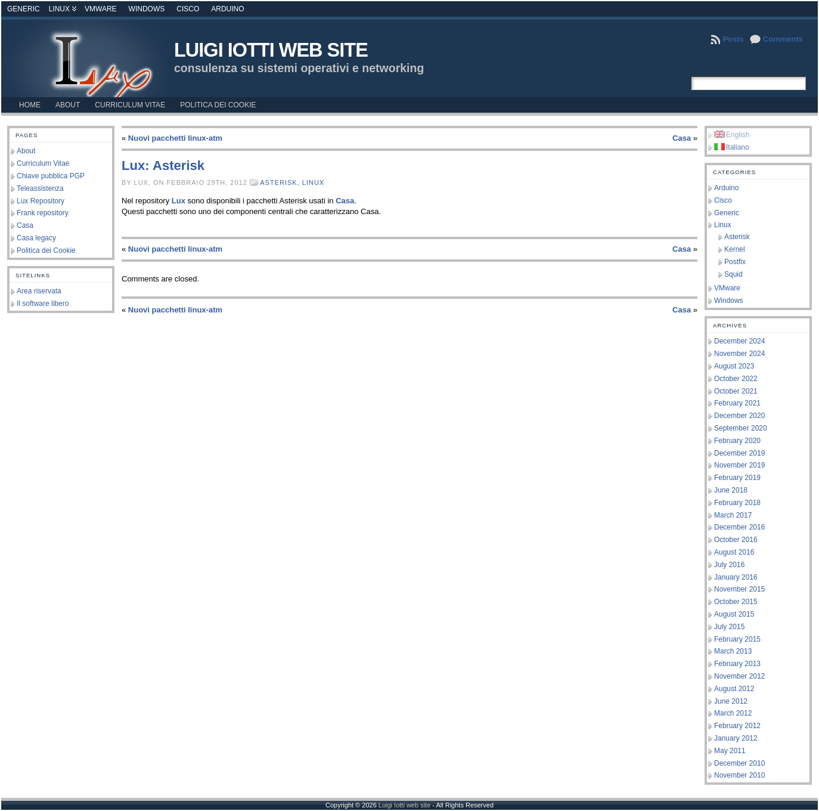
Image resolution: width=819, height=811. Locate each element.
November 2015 (739, 589)
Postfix (735, 262)
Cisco (187, 9)
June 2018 (730, 490)
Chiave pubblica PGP (51, 176)
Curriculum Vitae (43, 163)
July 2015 (729, 627)
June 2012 (730, 701)
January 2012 (736, 738)
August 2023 (734, 366)
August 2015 (734, 614)
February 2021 (737, 403)
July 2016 (729, 565)
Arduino (227, 9)
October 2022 (736, 378)
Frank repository (43, 213)
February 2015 (737, 639)
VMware (101, 9)
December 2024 (739, 341)
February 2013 (737, 664)
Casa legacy (36, 238)
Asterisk (737, 237)
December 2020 (739, 415)
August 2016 (734, 552)
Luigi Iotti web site (271, 50)
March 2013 (733, 651)
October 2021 (736, 391)
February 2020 (737, 441)
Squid (733, 274)
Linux (59, 9)
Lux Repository (40, 201)
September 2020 (740, 428)
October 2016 (736, 539)
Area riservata (39, 291)
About (26, 151)
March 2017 (733, 515)
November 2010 (739, 775)
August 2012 (734, 689)
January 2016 (736, 577)
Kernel (734, 249)
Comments (783, 39)
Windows (147, 9)
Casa (25, 225)
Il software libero (43, 303)
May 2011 (730, 751)
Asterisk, (281, 182)
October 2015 (736, 602)
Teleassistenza (40, 188)
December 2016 (739, 527)
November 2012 (739, 676)
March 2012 (733, 713)
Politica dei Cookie (46, 250)
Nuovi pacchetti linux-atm (175, 138)
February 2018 (737, 503)
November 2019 (739, 465)
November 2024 (739, 353)
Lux (178, 200)
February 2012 (737, 726)
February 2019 (737, 477)
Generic (23, 9)
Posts (732, 39)
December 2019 (739, 453)
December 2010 (739, 763)
